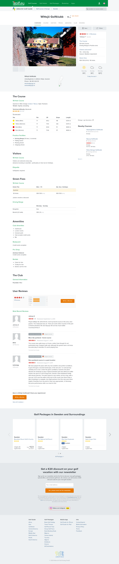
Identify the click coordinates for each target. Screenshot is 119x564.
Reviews (17, 300)
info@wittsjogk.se (30, 83)
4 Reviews (92, 34)
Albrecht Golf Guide (24, 9)
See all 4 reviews (18, 402)
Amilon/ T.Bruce (33, 104)
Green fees (83, 58)
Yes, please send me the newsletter (59, 490)
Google (37, 350)
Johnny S (82, 37)
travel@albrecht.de (72, 496)
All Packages (59, 456)
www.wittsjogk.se (30, 85)
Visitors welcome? (85, 50)
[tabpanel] (59, 435)
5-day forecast (91, 76)
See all (79, 159)
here (41, 499)
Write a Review (67, 301)
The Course (83, 41)
